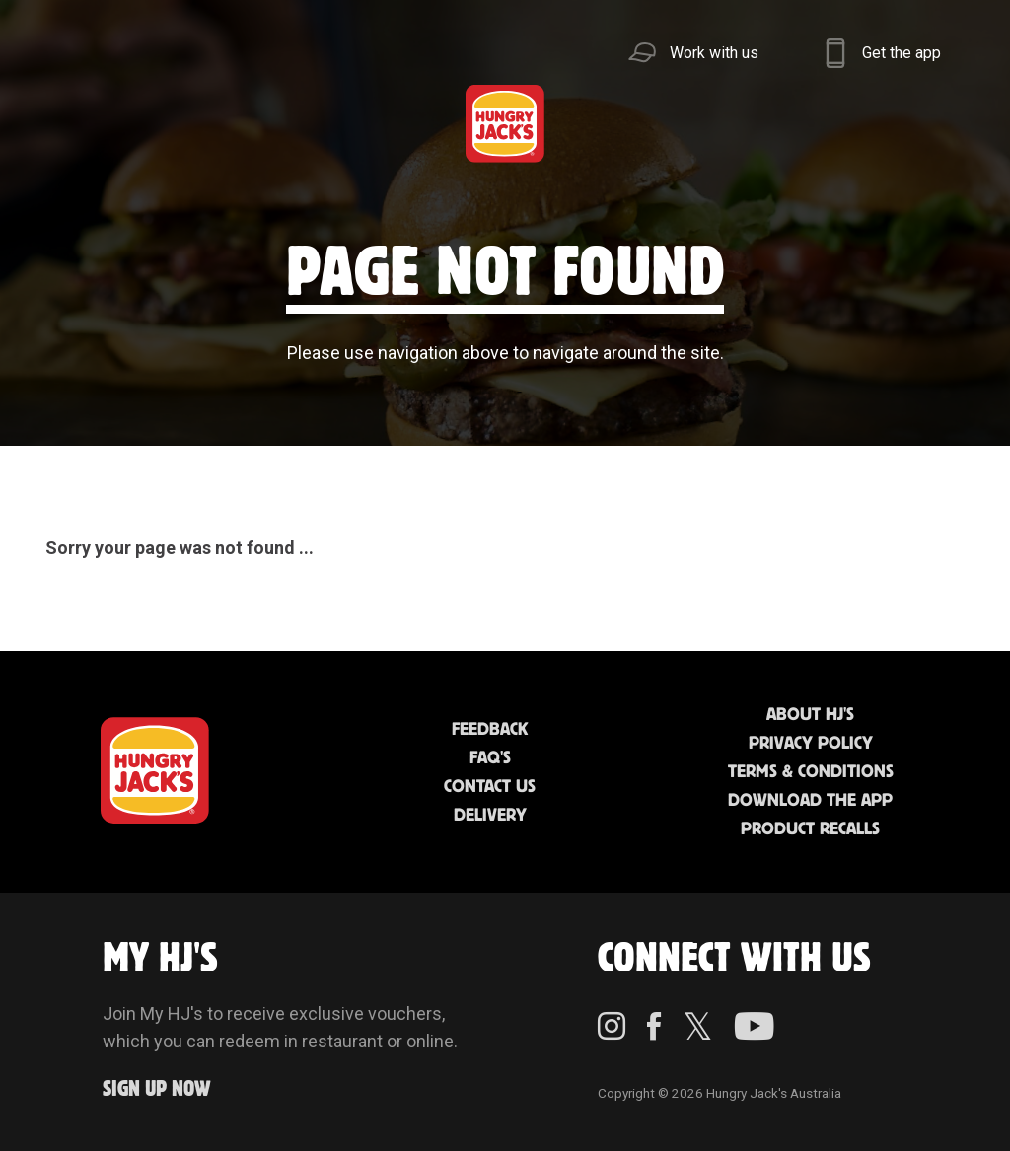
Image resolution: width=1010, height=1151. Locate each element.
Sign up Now (157, 1089)
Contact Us (490, 787)
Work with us (714, 52)
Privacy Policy (811, 744)
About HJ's (810, 715)
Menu (76, 122)
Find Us (417, 122)
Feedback (490, 730)
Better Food (190, 122)
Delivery (490, 816)
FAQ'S (490, 758)
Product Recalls (810, 829)
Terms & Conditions (811, 772)
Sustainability (761, 122)
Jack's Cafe (302, 122)
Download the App (810, 801)
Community (609, 122)
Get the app (901, 52)
